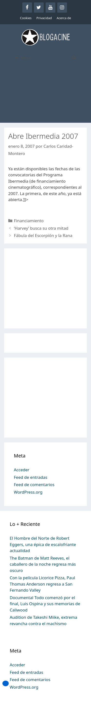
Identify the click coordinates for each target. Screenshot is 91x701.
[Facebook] (27, 7)
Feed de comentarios (34, 484)
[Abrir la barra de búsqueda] (73, 57)
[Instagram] (62, 7)
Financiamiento (29, 220)
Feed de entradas (30, 477)
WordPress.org (28, 492)
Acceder (21, 470)
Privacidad (44, 18)
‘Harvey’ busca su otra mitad (41, 228)
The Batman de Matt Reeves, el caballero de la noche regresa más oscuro (43, 564)
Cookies (26, 18)
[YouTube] (50, 7)
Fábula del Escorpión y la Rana (43, 235)
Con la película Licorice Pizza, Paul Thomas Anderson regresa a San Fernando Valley (42, 584)
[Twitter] (39, 7)
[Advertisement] (45, 96)
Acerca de (64, 18)
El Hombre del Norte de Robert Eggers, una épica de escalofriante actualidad (43, 544)
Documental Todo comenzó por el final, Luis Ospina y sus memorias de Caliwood (45, 604)
